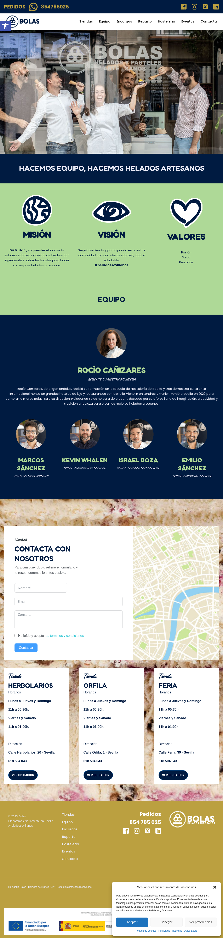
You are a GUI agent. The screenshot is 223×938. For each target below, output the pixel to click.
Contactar (26, 647)
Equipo (104, 21)
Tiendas (86, 21)
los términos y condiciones (64, 635)
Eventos (187, 21)
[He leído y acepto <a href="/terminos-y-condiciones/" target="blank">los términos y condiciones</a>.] (16, 635)
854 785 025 (145, 822)
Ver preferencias (200, 922)
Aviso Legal (190, 930)
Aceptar (132, 922)
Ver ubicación (23, 775)
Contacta (209, 21)
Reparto (145, 21)
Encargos (124, 21)
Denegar (166, 922)
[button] (5, 26)
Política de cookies (146, 930)
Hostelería (166, 21)
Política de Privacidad (170, 930)
